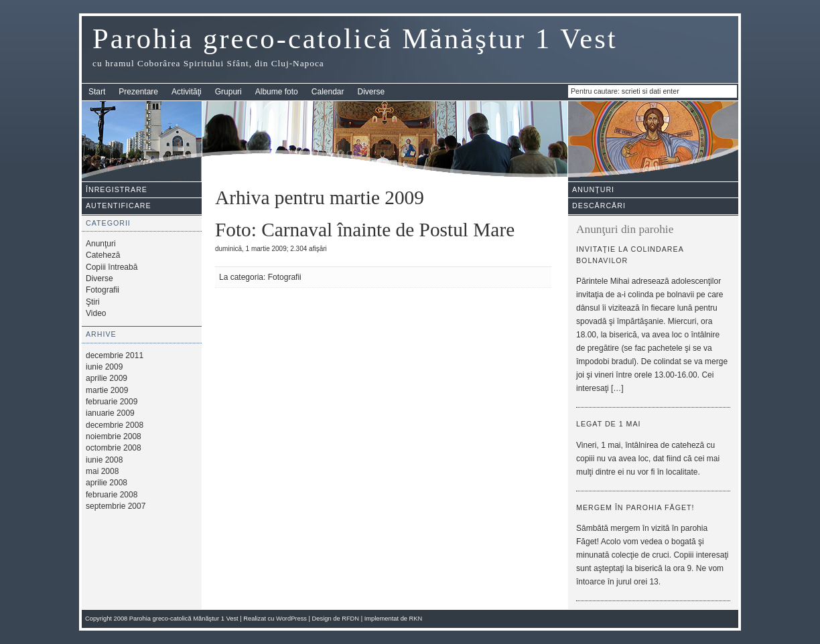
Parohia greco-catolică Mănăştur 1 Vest (355, 38)
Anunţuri (101, 243)
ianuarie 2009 (110, 413)
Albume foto (276, 91)
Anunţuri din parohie (624, 229)
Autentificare (118, 206)
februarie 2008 (111, 494)
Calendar (328, 91)
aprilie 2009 (106, 378)
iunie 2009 (104, 367)
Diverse (371, 91)
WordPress (291, 618)
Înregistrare (116, 189)
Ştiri (93, 302)
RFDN (350, 618)
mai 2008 (102, 471)
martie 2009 (107, 390)
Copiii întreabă (111, 267)
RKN (416, 618)
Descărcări (599, 206)
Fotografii (102, 290)
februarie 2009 (111, 401)
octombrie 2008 (113, 448)
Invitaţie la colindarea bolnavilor (629, 254)
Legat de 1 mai (608, 424)
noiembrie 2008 (113, 436)
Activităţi (187, 91)
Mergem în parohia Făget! (635, 507)
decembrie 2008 (114, 425)
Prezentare (138, 91)
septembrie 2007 (115, 506)
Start (96, 91)
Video (96, 313)
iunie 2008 (104, 460)
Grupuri (228, 91)
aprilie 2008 (106, 482)
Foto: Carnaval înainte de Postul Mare (365, 229)
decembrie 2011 (114, 355)
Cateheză (103, 255)
